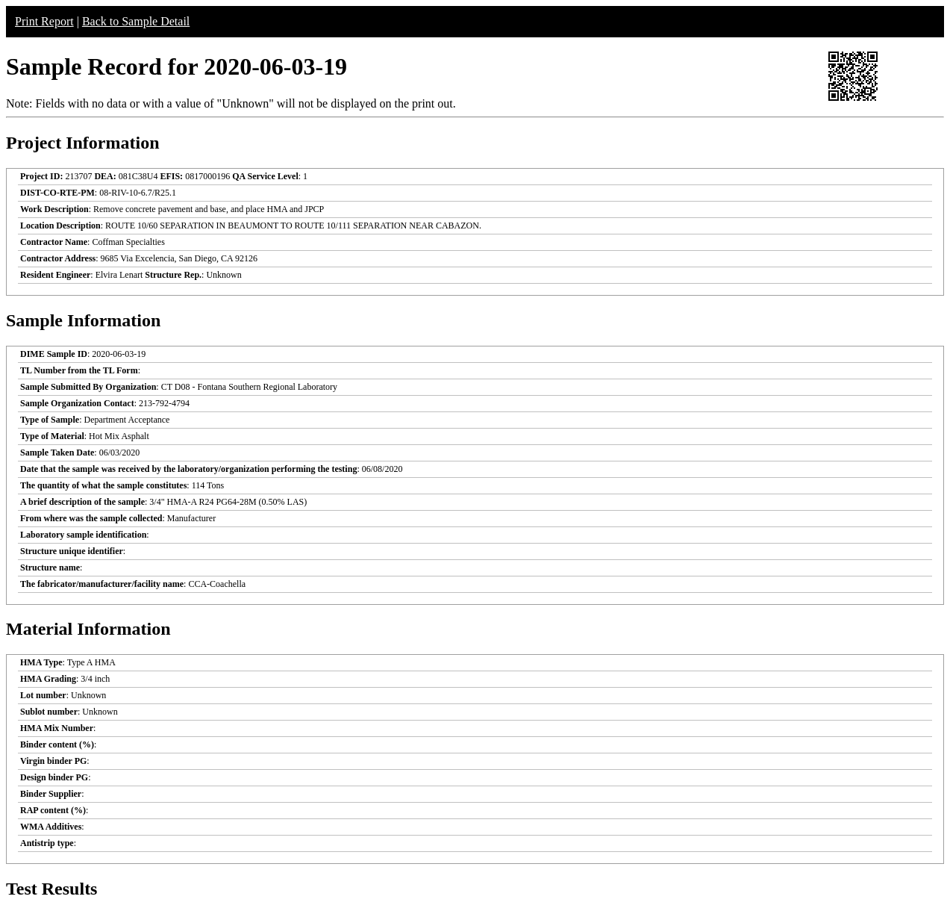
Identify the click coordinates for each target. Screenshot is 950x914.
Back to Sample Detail (136, 21)
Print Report (44, 21)
